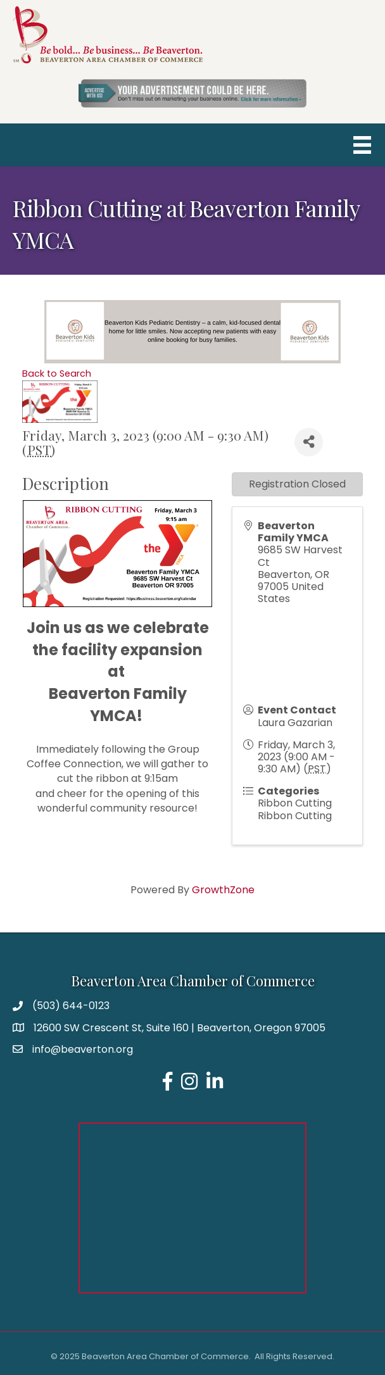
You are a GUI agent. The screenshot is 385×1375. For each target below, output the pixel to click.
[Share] (308, 442)
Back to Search (56, 373)
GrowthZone (223, 889)
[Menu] (362, 145)
